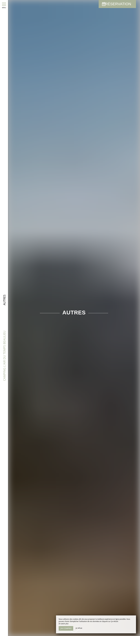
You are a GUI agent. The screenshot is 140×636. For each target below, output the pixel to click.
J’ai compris (65, 628)
